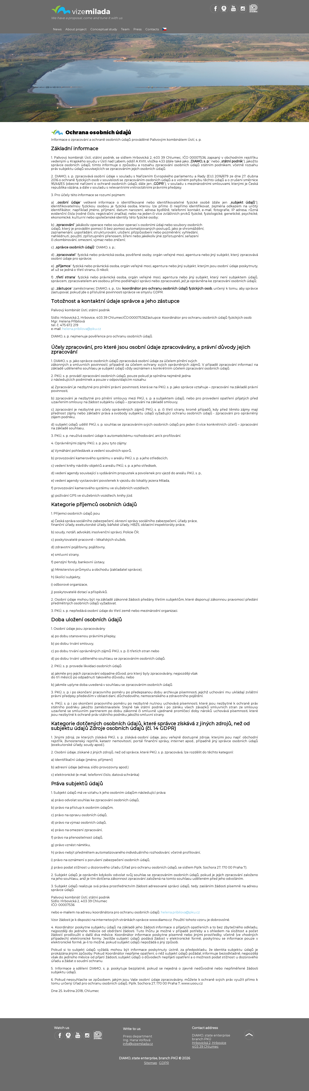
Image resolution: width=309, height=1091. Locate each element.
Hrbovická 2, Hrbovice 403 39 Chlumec (209, 1044)
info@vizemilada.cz (138, 1044)
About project (76, 29)
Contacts (152, 29)
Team (125, 29)
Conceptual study (103, 29)
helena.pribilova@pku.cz (81, 329)
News (57, 29)
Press (137, 29)
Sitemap (150, 1063)
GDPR (164, 1063)
